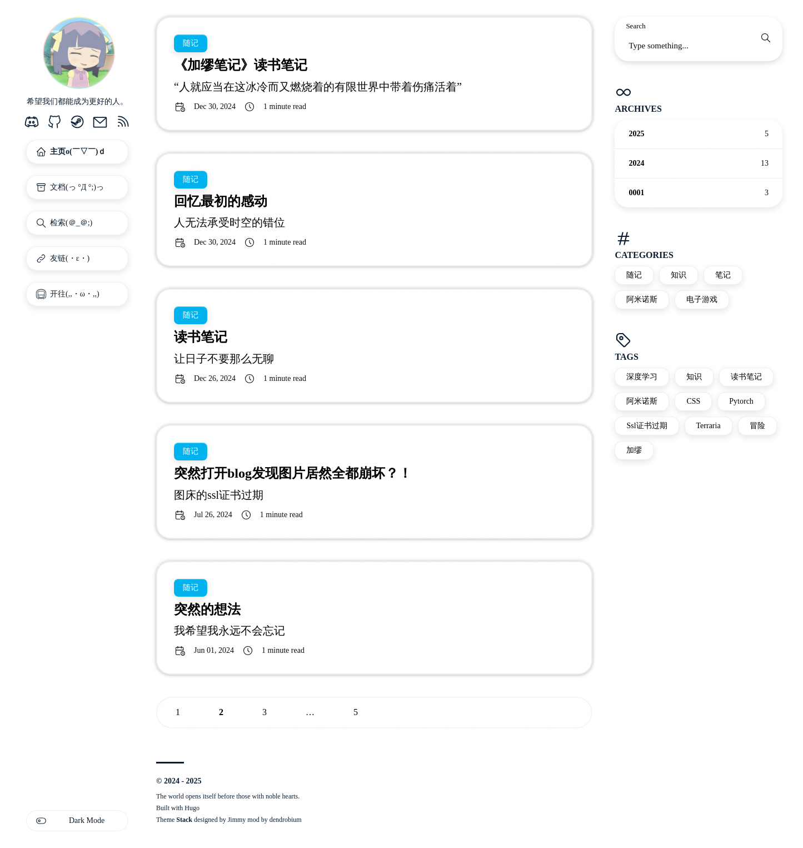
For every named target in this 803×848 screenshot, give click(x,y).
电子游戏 (701, 299)
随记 (634, 275)
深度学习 (641, 377)
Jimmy (237, 820)
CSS (693, 401)
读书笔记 (746, 377)
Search (635, 26)
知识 (678, 275)
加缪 (634, 450)
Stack (184, 820)
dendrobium (286, 820)
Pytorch (741, 401)
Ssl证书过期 (646, 425)
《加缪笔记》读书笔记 (240, 65)
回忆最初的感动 (220, 201)
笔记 (723, 275)
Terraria (708, 425)
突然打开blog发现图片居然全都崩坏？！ (293, 473)
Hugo (191, 808)
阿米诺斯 (641, 299)
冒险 (757, 425)
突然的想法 (207, 609)
